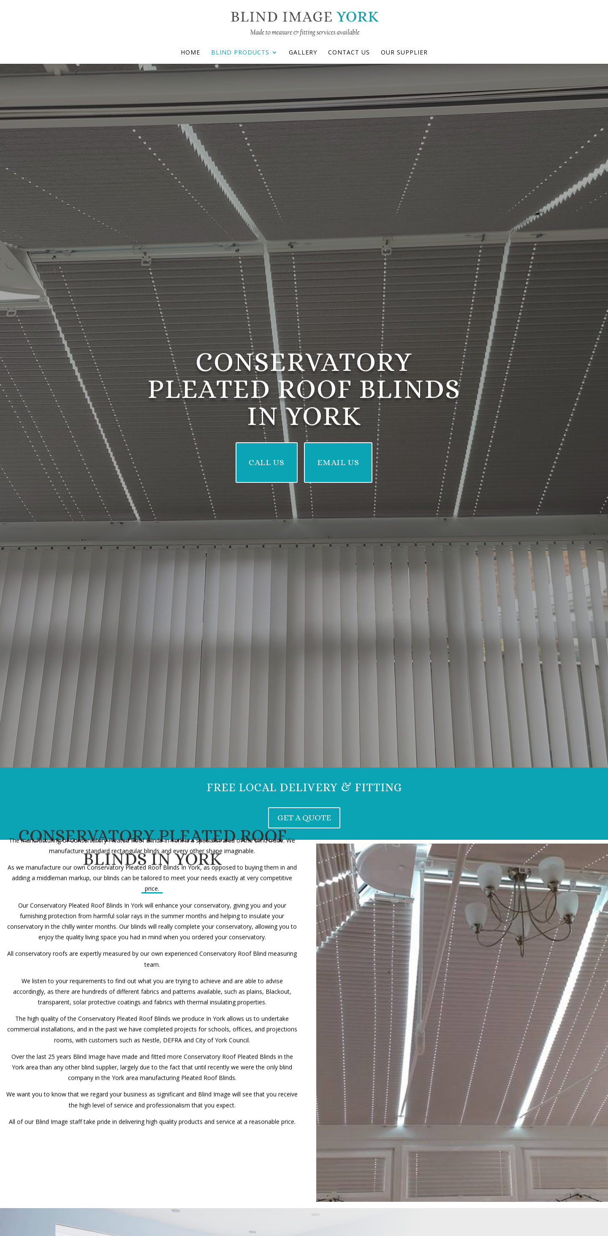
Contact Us (349, 52)
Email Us (338, 462)
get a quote (304, 817)
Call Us (267, 462)
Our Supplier (404, 52)
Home (190, 52)
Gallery (303, 52)
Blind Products (240, 52)
